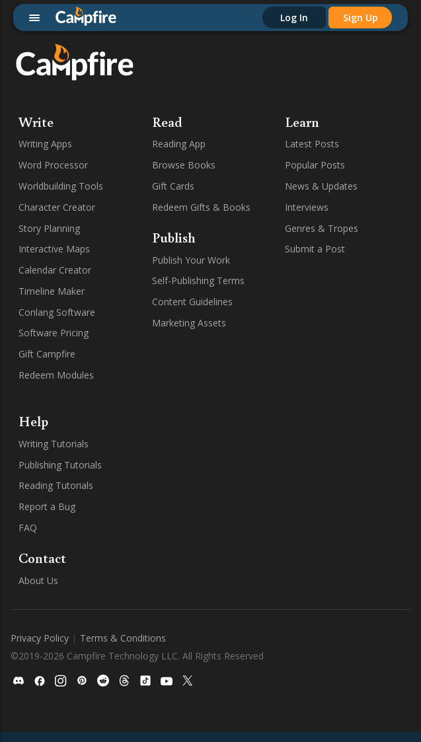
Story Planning (49, 228)
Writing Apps (45, 143)
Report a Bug (47, 506)
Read (167, 121)
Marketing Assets (189, 322)
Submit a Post (315, 248)
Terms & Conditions (123, 669)
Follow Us (248, 421)
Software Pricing (54, 332)
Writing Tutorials (54, 443)
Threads (236, 548)
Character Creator (57, 207)
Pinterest (238, 506)
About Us (38, 580)
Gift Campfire (47, 354)
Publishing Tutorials (60, 465)
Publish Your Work (191, 260)
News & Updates (321, 186)
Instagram (240, 485)
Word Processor (53, 165)
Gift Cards (173, 186)
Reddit (232, 527)
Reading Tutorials (56, 485)
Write (36, 121)
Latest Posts (312, 143)
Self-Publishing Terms (198, 280)
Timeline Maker (52, 291)
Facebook (240, 465)
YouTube (238, 590)
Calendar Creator (55, 270)
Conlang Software (57, 312)
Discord (235, 443)
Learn (302, 121)
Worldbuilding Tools (61, 186)
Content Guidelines (192, 301)
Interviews (306, 207)
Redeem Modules (56, 375)
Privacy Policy (40, 669)
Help (33, 421)
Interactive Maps (54, 248)
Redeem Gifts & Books (201, 207)
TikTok (233, 569)
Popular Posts (315, 165)
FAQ (28, 527)
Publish (174, 237)
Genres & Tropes (321, 228)
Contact (42, 557)
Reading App (179, 143)
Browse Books (183, 165)
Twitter (234, 611)
